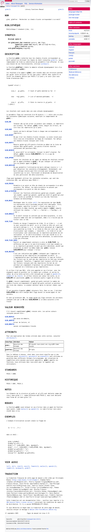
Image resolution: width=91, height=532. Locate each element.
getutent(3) (33, 356)
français (71, 53)
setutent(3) (23, 356)
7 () (71, 78)
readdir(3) (10, 276)
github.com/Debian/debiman (24, 528)
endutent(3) (44, 356)
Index (7, 3)
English (71, 50)
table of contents (75, 22)
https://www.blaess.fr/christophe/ (25, 480)
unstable (72, 39)
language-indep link (75, 12)
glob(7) (53, 60)
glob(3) (8, 9)
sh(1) (14, 466)
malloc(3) (24, 409)
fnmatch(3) (35, 466)
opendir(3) (56, 274)
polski (71, 58)
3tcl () (73, 75)
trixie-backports (74, 33)
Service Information (35, 3)
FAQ (25, 3)
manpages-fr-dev (15, 6)
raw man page (73, 17)
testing (8, 6)
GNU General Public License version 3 (20, 502)
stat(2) (20, 276)
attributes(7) (12, 338)
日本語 (71, 55)
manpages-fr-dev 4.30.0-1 (33, 519)
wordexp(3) (45, 64)
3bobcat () (75, 72)
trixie (70, 30)
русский (71, 61)
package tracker (74, 15)
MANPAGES (8, 0)
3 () (73, 69)
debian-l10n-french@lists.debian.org (43, 509)
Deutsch (71, 47)
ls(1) (8, 466)
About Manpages (17, 3)
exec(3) (27, 466)
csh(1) (35, 202)
